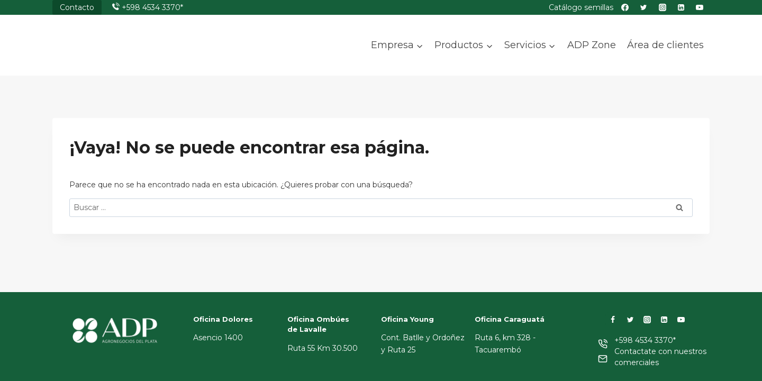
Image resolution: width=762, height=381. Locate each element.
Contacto (77, 7)
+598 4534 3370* (152, 7)
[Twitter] (630, 319)
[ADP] (105, 54)
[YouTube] (681, 319)
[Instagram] (647, 319)
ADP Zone (591, 45)
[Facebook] (612, 319)
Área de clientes (665, 45)
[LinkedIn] (664, 319)
